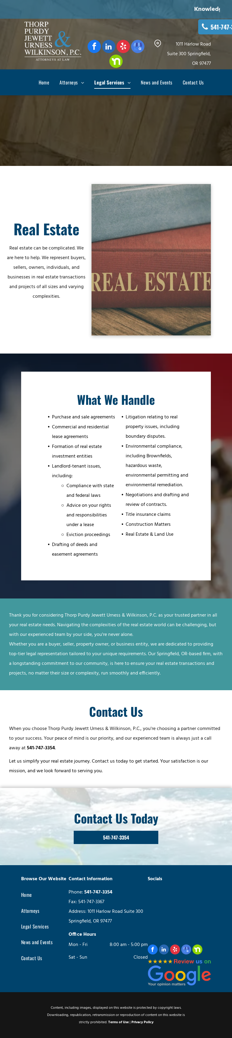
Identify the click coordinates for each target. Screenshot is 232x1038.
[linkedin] (108, 47)
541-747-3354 (41, 748)
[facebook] (94, 47)
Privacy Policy (142, 1022)
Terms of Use (118, 1022)
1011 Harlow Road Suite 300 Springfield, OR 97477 (189, 54)
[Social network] (116, 62)
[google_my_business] (137, 47)
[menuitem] (39, 82)
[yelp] (123, 47)
